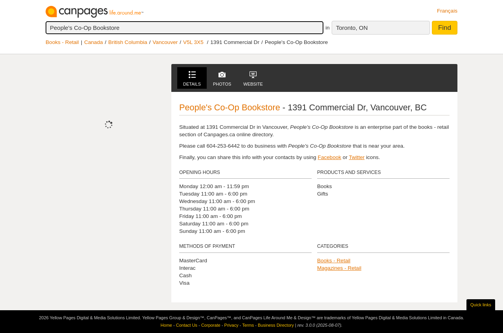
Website (253, 78)
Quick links (480, 304)
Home (166, 325)
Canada (93, 42)
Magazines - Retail (339, 268)
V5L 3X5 (193, 42)
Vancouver (165, 42)
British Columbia (127, 42)
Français (447, 11)
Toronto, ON (352, 27)
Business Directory (276, 325)
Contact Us (186, 325)
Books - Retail (62, 42)
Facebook (329, 157)
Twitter (357, 157)
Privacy (231, 325)
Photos (222, 78)
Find (444, 27)
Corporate (210, 325)
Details (192, 78)
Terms (248, 325)
